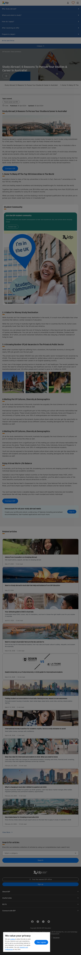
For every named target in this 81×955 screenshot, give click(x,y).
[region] (26, 942)
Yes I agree (41, 942)
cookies (12, 939)
